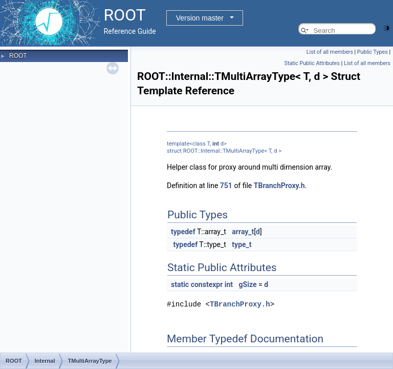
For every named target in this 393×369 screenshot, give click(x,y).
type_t (241, 244)
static (180, 284)
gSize (248, 284)
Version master (200, 18)
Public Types (372, 52)
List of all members (330, 52)
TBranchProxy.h (279, 185)
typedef (183, 232)
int (215, 143)
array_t (243, 232)
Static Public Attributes (312, 63)
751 (226, 185)
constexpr (207, 284)
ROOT (18, 55)
